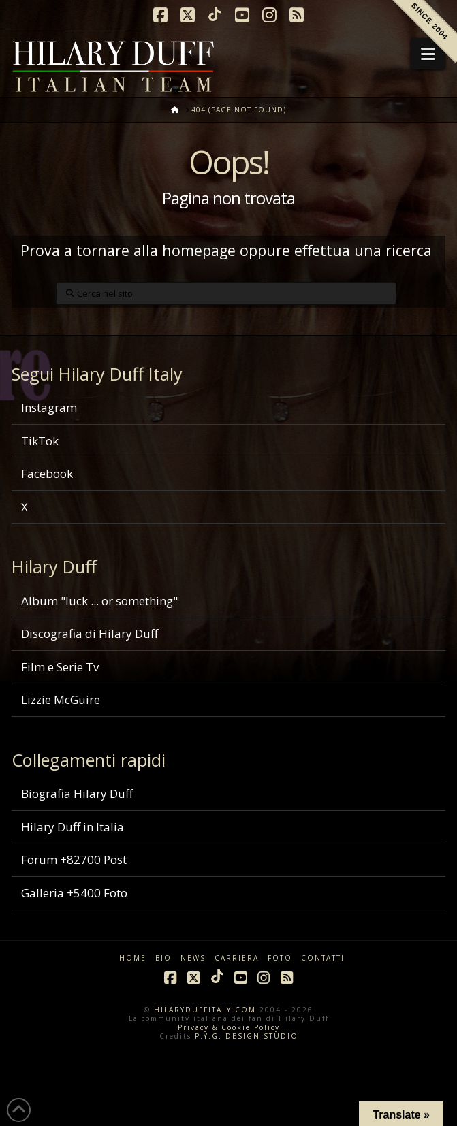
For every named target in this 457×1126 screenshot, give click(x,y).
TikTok (40, 441)
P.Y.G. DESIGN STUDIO (246, 1036)
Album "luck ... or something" (99, 601)
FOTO (280, 958)
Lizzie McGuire (60, 699)
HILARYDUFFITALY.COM (205, 1009)
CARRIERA (237, 958)
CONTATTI (323, 958)
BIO (163, 958)
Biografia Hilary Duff (77, 793)
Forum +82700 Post (74, 859)
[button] (428, 53)
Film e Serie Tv (60, 667)
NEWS (193, 958)
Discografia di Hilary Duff (89, 633)
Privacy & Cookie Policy (229, 1027)
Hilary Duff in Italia (72, 827)
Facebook (47, 473)
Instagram (49, 407)
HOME (132, 958)
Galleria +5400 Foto (74, 893)
